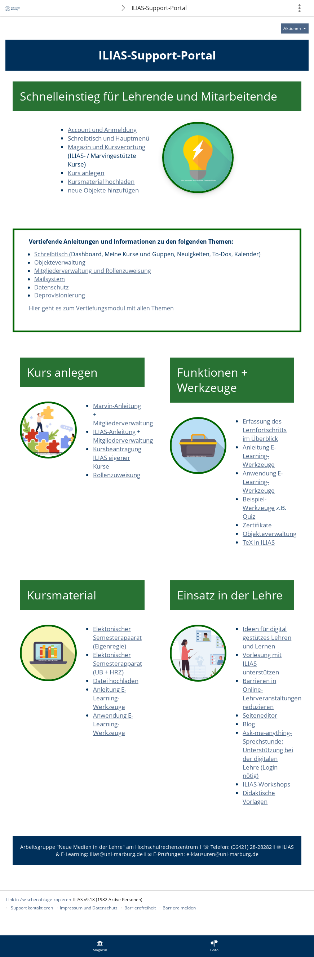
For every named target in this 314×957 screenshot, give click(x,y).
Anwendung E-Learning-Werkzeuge (263, 482)
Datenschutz (51, 287)
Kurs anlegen (86, 173)
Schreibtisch (51, 254)
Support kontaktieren (32, 908)
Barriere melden (179, 908)
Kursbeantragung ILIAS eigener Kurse (117, 457)
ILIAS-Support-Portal (159, 8)
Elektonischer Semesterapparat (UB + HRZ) (117, 663)
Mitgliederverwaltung (123, 423)
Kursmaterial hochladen (101, 181)
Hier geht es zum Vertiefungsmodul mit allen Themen (101, 308)
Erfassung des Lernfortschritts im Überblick (265, 430)
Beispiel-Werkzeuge (259, 503)
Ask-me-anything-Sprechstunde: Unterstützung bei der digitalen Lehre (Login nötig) (268, 754)
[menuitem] (99, 946)
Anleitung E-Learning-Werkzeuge (259, 456)
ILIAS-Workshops (266, 784)
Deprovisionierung (59, 295)
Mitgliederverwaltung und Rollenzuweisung (92, 271)
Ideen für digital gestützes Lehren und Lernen (267, 637)
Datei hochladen (115, 681)
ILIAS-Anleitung (114, 431)
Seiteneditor (260, 715)
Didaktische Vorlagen (259, 797)
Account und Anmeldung (102, 129)
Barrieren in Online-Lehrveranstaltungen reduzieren (272, 694)
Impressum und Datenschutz (89, 908)
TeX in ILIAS (259, 542)
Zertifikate (257, 525)
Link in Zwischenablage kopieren (38, 899)
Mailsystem (49, 279)
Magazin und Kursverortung (106, 147)
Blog (249, 724)
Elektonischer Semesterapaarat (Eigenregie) (117, 637)
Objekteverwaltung (59, 262)
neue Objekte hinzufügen (103, 190)
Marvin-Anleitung (117, 406)
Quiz (249, 516)
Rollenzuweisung (116, 475)
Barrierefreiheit (140, 908)
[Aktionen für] (295, 28)
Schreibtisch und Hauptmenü (108, 138)
